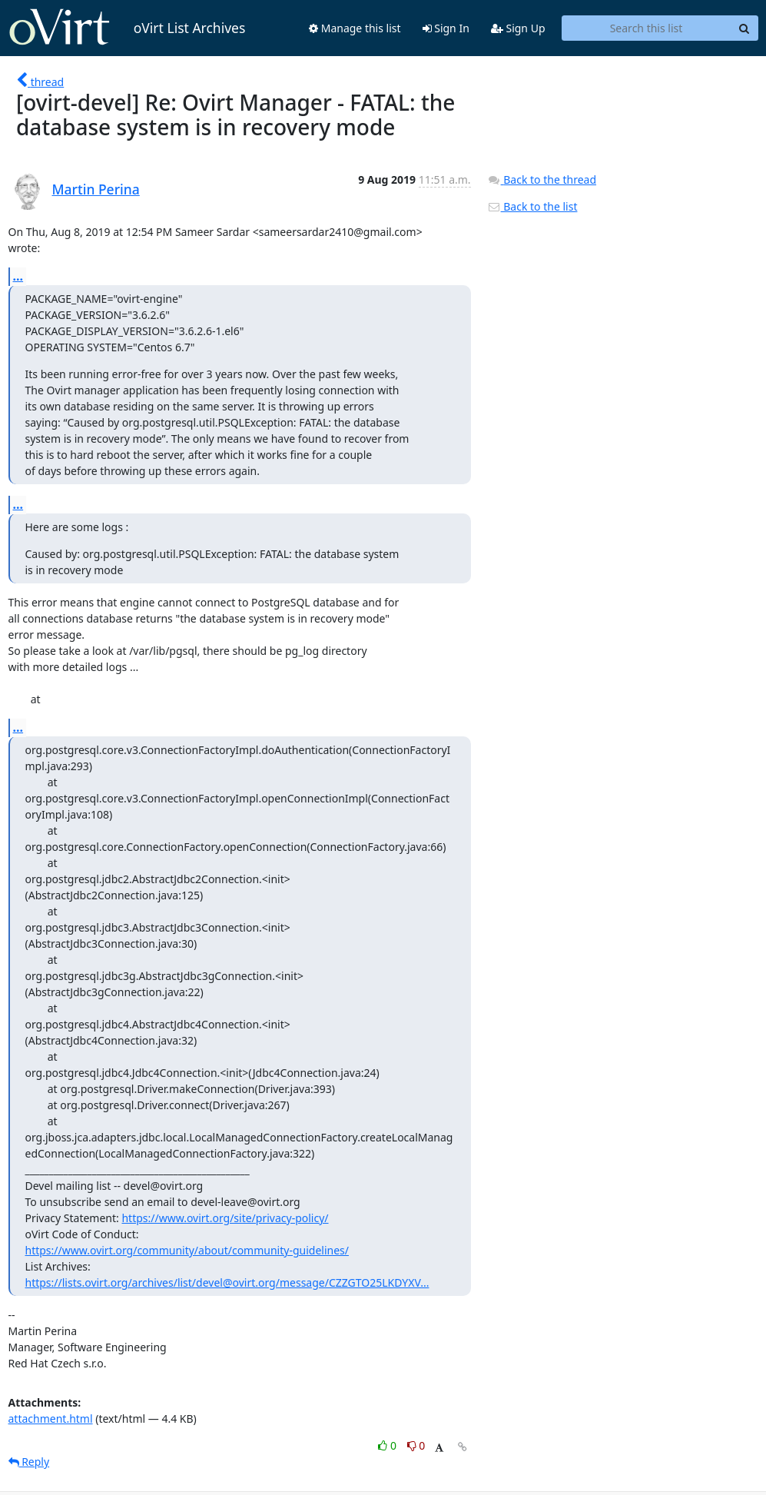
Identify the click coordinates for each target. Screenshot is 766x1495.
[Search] (744, 28)
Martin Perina (96, 189)
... (18, 275)
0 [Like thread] (388, 1445)
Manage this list (355, 28)
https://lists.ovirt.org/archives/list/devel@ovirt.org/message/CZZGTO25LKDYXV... (227, 1282)
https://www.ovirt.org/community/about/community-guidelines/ (187, 1250)
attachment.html (50, 1418)
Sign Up (518, 28)
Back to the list (532, 206)
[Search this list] (646, 28)
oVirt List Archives (127, 27)
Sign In (446, 28)
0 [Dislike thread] (416, 1445)
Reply (29, 1461)
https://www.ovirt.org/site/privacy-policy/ (224, 1218)
